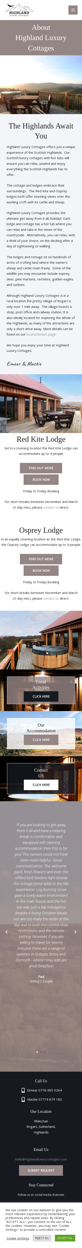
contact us (51, 507)
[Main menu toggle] (73, 10)
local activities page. (41, 334)
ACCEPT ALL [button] (65, 1238)
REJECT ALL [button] (42, 1238)
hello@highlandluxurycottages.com (41, 1159)
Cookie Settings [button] (18, 1238)
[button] (6, 932)
